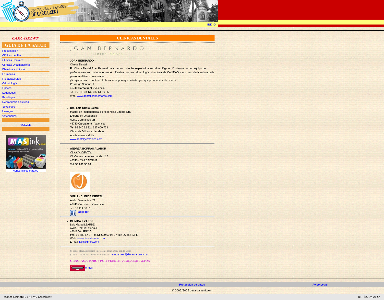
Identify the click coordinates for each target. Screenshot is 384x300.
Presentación (10, 50)
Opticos (7, 88)
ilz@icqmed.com (89, 241)
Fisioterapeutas (11, 78)
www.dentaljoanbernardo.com (95, 95)
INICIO (211, 24)
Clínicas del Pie (11, 55)
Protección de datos (192, 284)
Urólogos (7, 111)
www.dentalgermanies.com (86, 139)
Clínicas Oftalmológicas (16, 64)
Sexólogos (8, 106)
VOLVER (25, 124)
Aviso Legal (319, 284)
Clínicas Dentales (13, 60)
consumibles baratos (25, 170)
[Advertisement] (26, 193)
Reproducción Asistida (15, 101)
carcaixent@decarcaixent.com (130, 254)
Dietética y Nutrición (14, 69)
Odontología (9, 83)
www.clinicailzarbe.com (91, 238)
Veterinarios (9, 115)
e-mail (81, 267)
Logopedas (9, 92)
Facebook (83, 211)
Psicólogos (8, 97)
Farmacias (8, 74)
